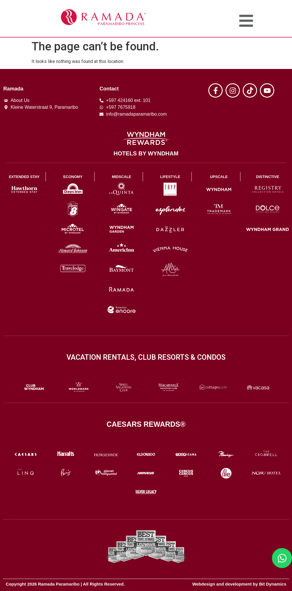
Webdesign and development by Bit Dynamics (239, 584)
